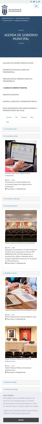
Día (16, 117)
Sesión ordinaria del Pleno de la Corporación (20, 243)
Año (7, 122)
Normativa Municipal (11, 95)
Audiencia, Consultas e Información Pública (20, 101)
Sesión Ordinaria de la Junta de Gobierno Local (20, 310)
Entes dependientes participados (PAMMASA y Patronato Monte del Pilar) (20, 109)
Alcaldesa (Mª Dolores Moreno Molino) (18, 63)
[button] (21, 412)
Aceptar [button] (21, 420)
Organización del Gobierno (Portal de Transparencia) (17, 80)
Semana (24, 117)
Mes (31, 117)
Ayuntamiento (8, 20)
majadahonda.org (7, 18)
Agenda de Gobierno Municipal (15, 88)
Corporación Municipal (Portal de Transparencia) (16, 71)
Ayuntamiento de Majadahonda (26, 18)
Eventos (9, 117)
